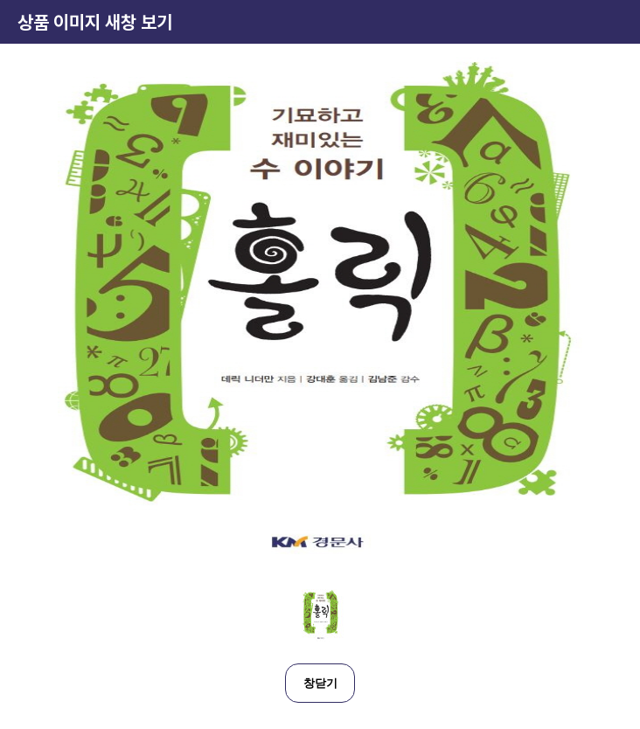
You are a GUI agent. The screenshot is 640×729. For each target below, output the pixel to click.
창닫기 (320, 683)
